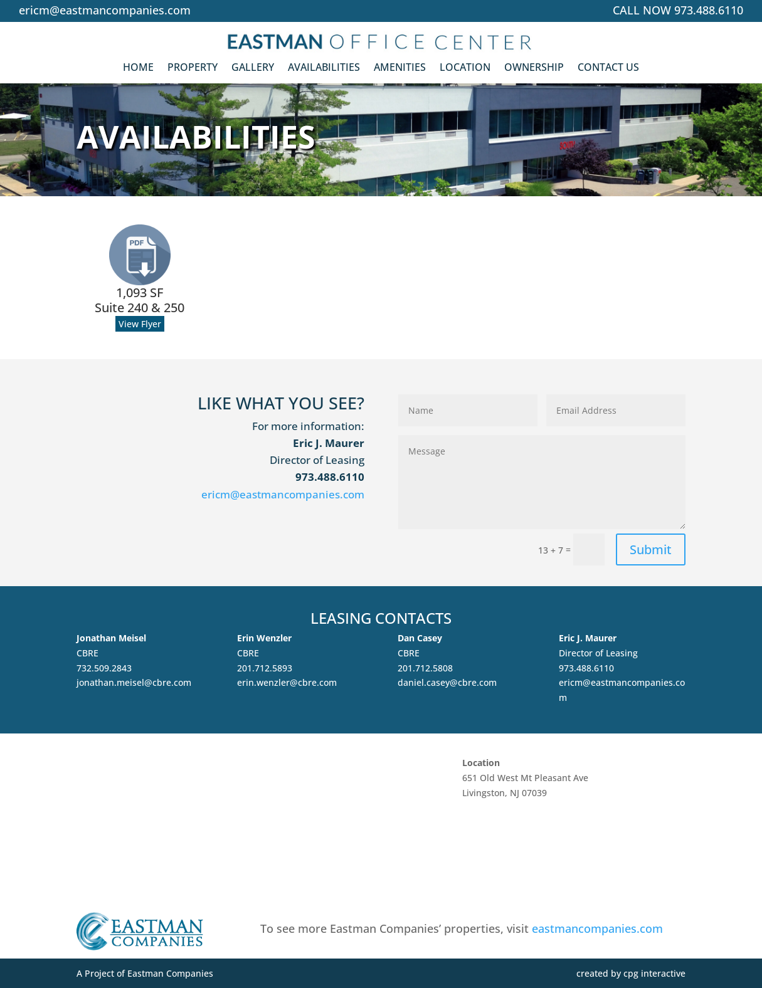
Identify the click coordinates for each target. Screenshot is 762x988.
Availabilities (324, 70)
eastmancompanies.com (597, 928)
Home (138, 70)
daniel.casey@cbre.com (447, 682)
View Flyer (140, 324)
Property (192, 70)
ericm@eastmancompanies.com (105, 10)
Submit (651, 549)
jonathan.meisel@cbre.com (134, 682)
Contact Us (608, 70)
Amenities (400, 70)
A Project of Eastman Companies (145, 973)
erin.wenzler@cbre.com (287, 682)
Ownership (534, 70)
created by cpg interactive (630, 973)
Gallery (252, 70)
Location (465, 70)
